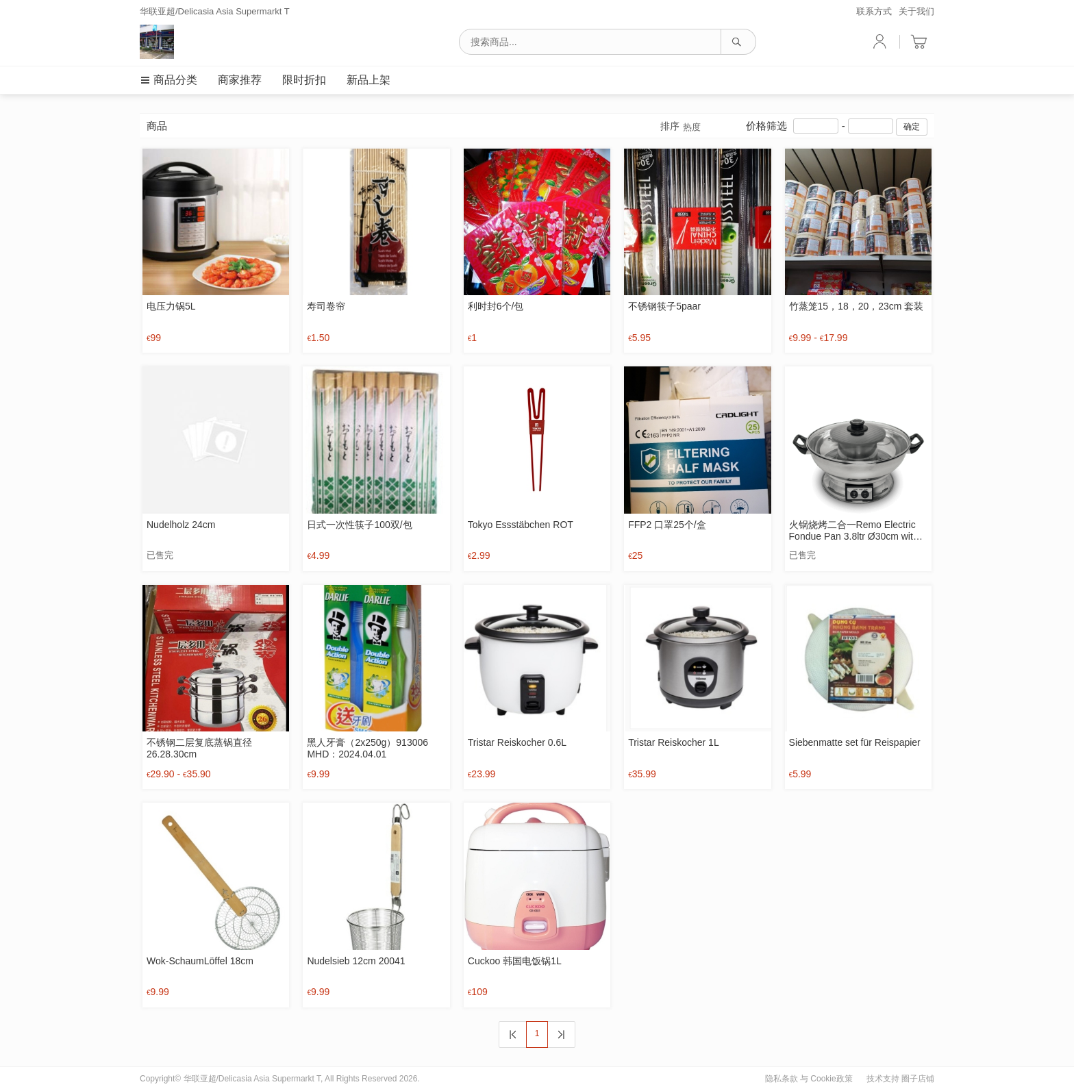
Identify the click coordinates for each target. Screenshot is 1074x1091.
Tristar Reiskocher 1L (673, 742)
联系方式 (874, 11)
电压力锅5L (171, 306)
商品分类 (168, 80)
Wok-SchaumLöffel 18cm (200, 960)
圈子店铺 (917, 1078)
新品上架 (368, 80)
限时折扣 (304, 80)
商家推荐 (240, 80)
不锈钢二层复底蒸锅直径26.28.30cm (199, 748)
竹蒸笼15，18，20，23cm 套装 (856, 306)
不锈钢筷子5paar (664, 306)
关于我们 (916, 11)
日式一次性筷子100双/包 (359, 524)
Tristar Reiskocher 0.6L (517, 742)
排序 (680, 127)
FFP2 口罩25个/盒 (667, 524)
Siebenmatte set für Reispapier (855, 742)
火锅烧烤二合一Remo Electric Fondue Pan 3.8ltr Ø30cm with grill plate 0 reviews (854, 530)
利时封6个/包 (496, 306)
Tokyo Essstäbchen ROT (520, 524)
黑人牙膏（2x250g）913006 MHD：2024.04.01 (367, 748)
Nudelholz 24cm (181, 524)
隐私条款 (781, 1078)
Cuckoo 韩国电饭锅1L (515, 960)
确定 (911, 126)
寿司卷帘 (326, 306)
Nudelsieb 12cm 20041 (356, 960)
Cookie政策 (831, 1078)
